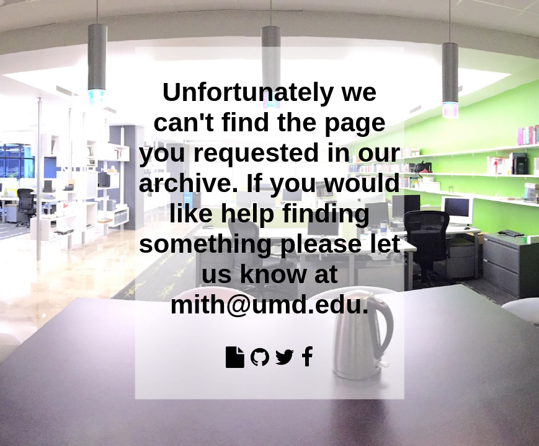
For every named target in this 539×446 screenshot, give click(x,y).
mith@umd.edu (266, 303)
